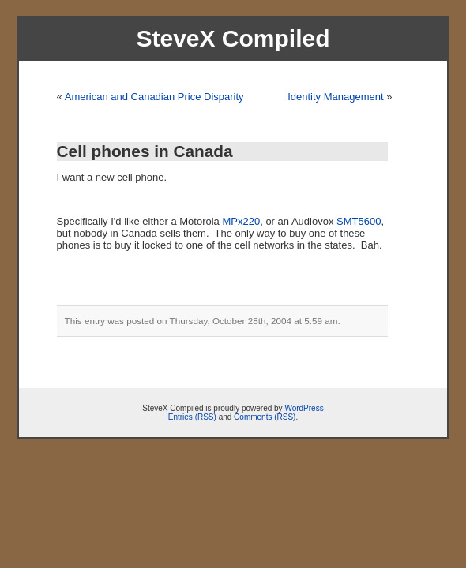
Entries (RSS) (192, 417)
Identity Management (335, 97)
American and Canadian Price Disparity (154, 97)
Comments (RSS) (264, 417)
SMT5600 (358, 221)
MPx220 (241, 221)
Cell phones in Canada (145, 151)
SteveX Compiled (232, 38)
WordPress (303, 408)
